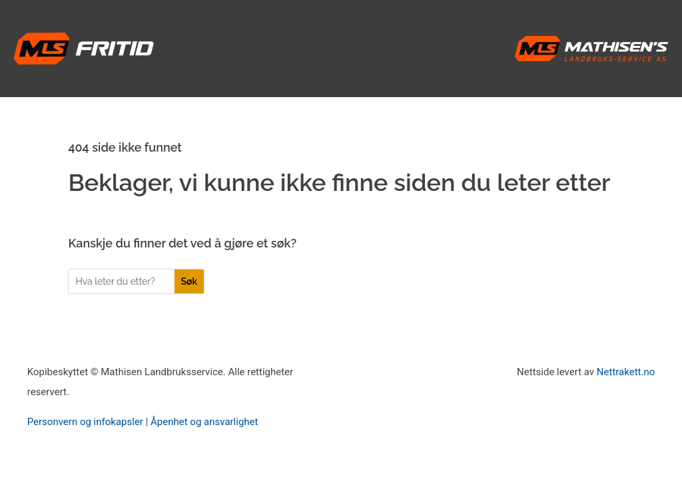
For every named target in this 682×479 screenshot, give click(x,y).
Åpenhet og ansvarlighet (204, 422)
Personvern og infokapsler (85, 422)
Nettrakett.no (626, 372)
